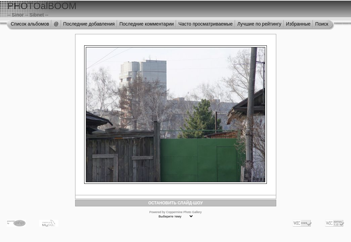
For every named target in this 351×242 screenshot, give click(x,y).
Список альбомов (30, 24)
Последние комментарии (146, 24)
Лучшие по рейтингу (259, 24)
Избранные (298, 24)
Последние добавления (89, 24)
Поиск (321, 24)
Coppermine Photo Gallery (183, 212)
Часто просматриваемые (205, 24)
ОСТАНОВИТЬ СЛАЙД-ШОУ (175, 203)
